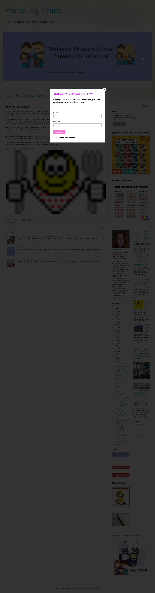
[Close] (104, 89)
